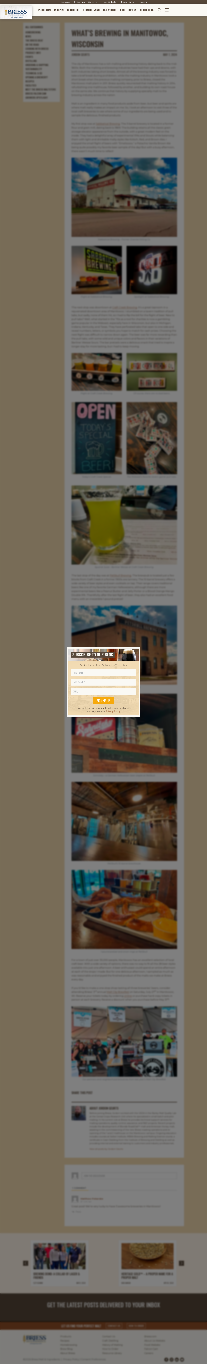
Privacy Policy (113, 711)
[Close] (135, 655)
